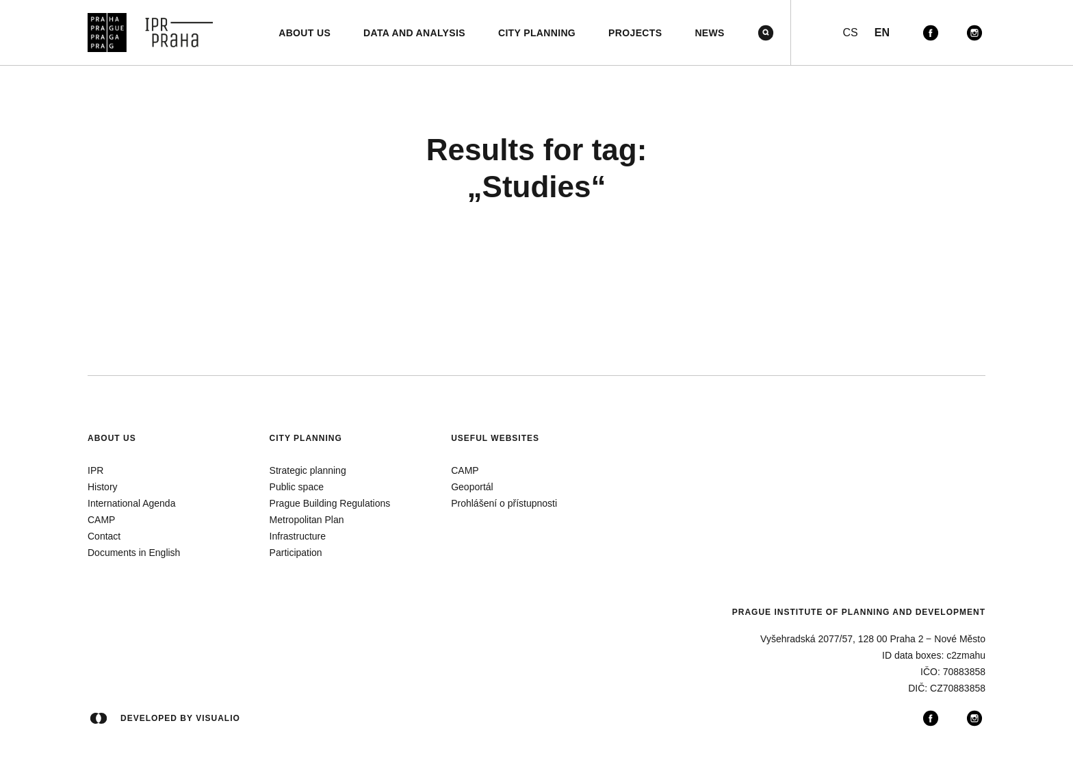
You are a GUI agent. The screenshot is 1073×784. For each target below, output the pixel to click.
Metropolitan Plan (307, 519)
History (103, 486)
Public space (297, 486)
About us (112, 438)
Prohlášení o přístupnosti (504, 503)
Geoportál (472, 486)
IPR (95, 470)
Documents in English (134, 552)
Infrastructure (298, 536)
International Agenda (131, 503)
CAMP (101, 519)
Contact (104, 536)
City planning (306, 438)
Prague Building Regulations (330, 503)
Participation (296, 552)
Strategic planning (308, 470)
